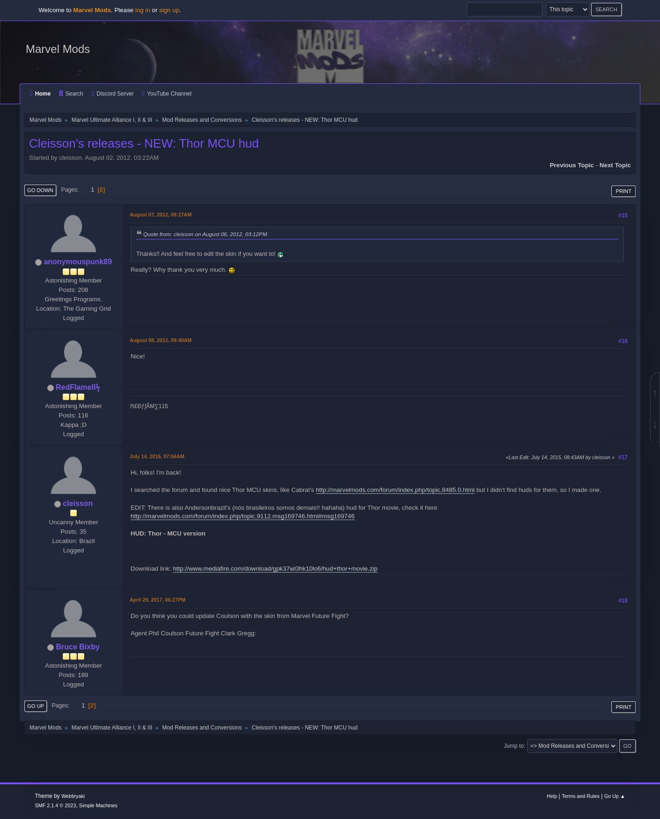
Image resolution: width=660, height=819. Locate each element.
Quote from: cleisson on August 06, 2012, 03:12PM (205, 234)
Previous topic (572, 165)
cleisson (78, 503)
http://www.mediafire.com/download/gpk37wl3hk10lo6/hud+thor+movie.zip (275, 568)
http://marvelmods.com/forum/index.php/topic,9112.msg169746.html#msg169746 (243, 516)
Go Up (35, 706)
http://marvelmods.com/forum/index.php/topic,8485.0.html (395, 489)
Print (623, 191)
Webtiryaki (73, 796)
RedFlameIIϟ (78, 387)
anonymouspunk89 (78, 262)
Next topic (615, 165)
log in (142, 10)
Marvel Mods (58, 49)
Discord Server (112, 93)
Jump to (514, 746)
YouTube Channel (166, 93)
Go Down (40, 190)
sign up (169, 10)
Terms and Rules (581, 796)
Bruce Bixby (78, 647)
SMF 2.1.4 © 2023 (55, 805)
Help (552, 796)
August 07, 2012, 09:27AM (160, 214)
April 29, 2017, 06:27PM (157, 600)
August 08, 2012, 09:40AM (160, 340)
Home (40, 93)
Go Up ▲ (614, 796)
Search (71, 93)
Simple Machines (98, 805)
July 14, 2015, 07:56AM (157, 456)
